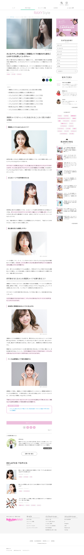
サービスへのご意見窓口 (51, 525)
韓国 (59, 120)
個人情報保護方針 (37, 541)
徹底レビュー (21, 505)
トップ (13, 7)
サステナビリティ (26, 550)
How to (8, 74)
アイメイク (12, 72)
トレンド (73, 120)
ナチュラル (19, 74)
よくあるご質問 (70, 7)
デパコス (60, 131)
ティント (39, 505)
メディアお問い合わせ (50, 521)
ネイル (58, 60)
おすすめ (66, 115)
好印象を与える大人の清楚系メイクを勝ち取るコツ (22, 92)
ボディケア (59, 54)
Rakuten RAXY (12, 3)
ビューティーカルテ (31, 525)
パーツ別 (13, 74)
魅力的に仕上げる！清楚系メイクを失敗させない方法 (22, 106)
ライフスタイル (26, 491)
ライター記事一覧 (47, 448)
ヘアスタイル (63, 126)
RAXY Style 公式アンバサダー (64, 118)
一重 (31, 476)
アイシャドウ (66, 120)
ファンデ (66, 131)
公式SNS (56, 7)
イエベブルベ (60, 128)
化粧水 (74, 128)
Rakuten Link (67, 527)
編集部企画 (73, 115)
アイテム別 (26, 476)
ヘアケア (59, 57)
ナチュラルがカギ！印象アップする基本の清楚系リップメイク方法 (26, 104)
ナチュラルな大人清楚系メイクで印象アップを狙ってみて (23, 109)
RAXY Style (27, 7)
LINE (65, 525)
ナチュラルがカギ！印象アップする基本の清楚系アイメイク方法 (25, 98)
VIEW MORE (74, 107)
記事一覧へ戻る (29, 454)
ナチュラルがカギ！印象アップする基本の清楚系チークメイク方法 (26, 101)
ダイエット (73, 131)
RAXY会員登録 (67, 519)
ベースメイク (60, 48)
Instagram (66, 523)
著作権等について (46, 541)
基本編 (74, 118)
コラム (58, 63)
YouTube (66, 529)
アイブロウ (33, 505)
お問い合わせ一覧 (17, 550)
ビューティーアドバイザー (32, 527)
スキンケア (59, 45)
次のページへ (29, 423)
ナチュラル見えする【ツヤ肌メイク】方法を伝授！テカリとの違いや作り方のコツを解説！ (29, 409)
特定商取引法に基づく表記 (51, 529)
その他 (58, 66)
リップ (71, 123)
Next (49, 430)
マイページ (29, 523)
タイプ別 (71, 133)
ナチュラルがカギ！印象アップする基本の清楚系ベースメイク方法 (26, 95)
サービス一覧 (9, 550)
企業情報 (31, 541)
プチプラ (27, 505)
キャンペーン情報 (42, 7)
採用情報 (52, 541)
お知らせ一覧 (48, 519)
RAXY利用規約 (49, 527)
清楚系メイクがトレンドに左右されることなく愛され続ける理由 (25, 89)
